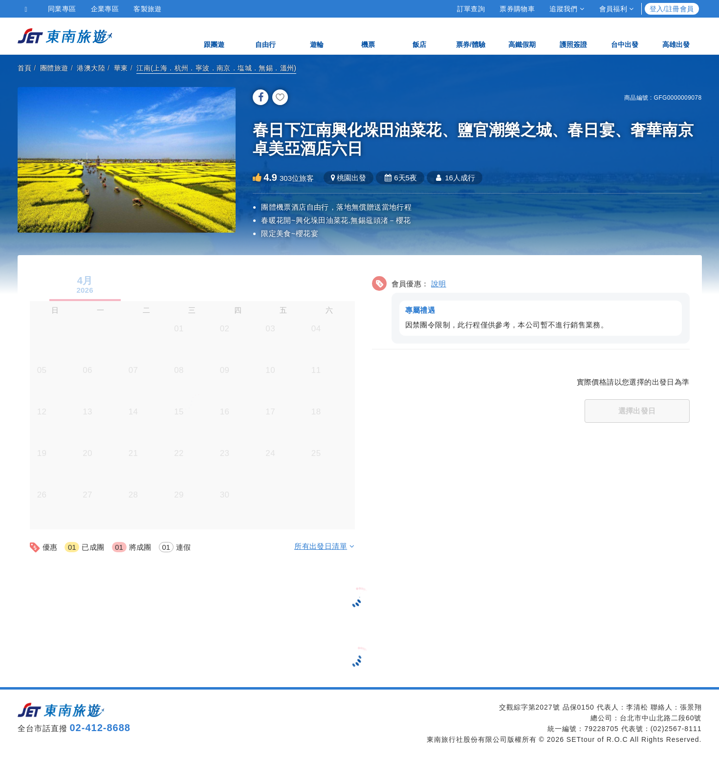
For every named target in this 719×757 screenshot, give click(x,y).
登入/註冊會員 (672, 9)
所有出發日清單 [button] (324, 546)
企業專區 (105, 9)
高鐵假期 (522, 35)
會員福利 (616, 9)
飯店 (419, 35)
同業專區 (62, 9)
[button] (531, 308)
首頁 (25, 68)
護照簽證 (573, 35)
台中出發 (624, 35)
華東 (121, 68)
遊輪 (317, 35)
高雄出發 (676, 35)
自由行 (265, 35)
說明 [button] (438, 284)
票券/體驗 (470, 35)
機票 (368, 35)
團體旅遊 (54, 68)
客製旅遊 (147, 9)
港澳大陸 (91, 68)
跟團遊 (214, 35)
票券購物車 (517, 9)
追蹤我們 (566, 9)
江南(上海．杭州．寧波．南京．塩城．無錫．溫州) (216, 68)
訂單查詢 (471, 9)
